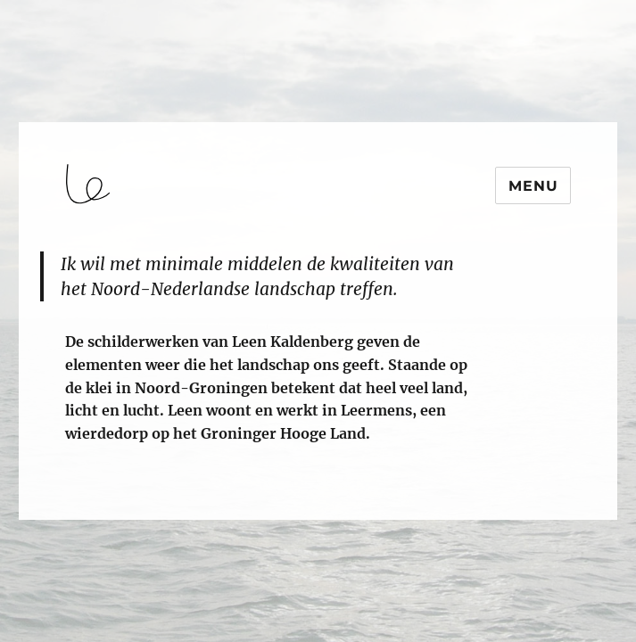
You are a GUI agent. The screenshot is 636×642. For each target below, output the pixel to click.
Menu (533, 185)
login (48, 512)
